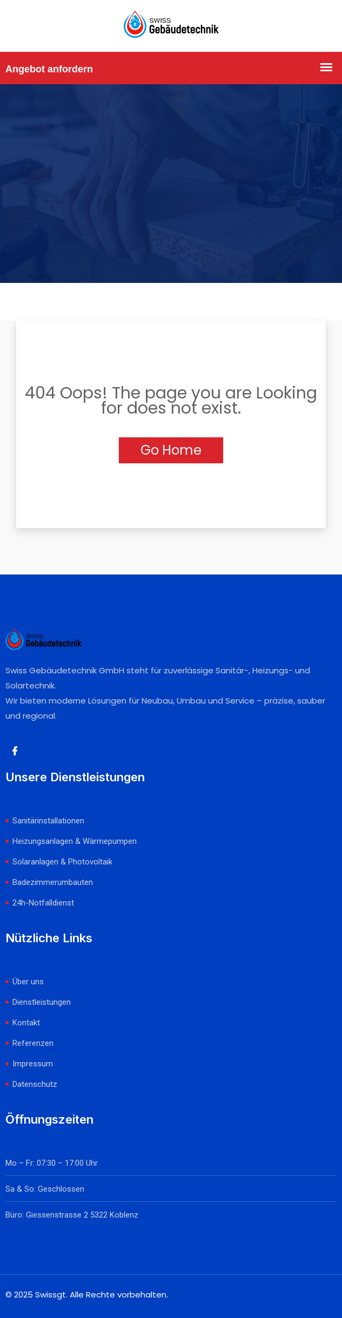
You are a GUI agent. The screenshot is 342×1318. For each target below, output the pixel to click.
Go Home (171, 450)
